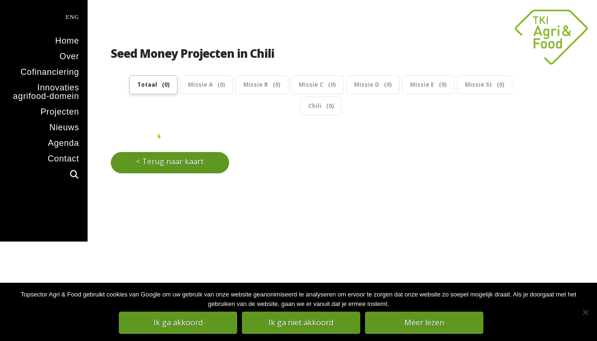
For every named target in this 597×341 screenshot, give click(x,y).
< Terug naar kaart (170, 150)
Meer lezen (424, 322)
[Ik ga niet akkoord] (585, 312)
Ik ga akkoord (178, 322)
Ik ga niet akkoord (300, 322)
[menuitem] (44, 16)
